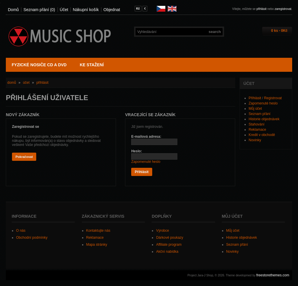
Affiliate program (168, 245)
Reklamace (257, 130)
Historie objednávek (264, 119)
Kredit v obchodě (262, 135)
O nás (20, 231)
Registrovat (273, 98)
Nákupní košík (86, 9)
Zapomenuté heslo (263, 103)
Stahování (256, 124)
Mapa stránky (96, 245)
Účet (64, 9)
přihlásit (261, 9)
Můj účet (255, 109)
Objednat (111, 9)
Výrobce (162, 231)
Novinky (255, 140)
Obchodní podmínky (31, 238)
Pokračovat (24, 156)
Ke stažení (92, 64)
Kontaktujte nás (98, 231)
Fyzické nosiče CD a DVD (39, 64)
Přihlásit (255, 98)
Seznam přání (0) (39, 9)
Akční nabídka (167, 252)
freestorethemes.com (272, 275)
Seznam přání (260, 114)
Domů (13, 9)
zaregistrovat (283, 9)
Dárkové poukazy (169, 238)
